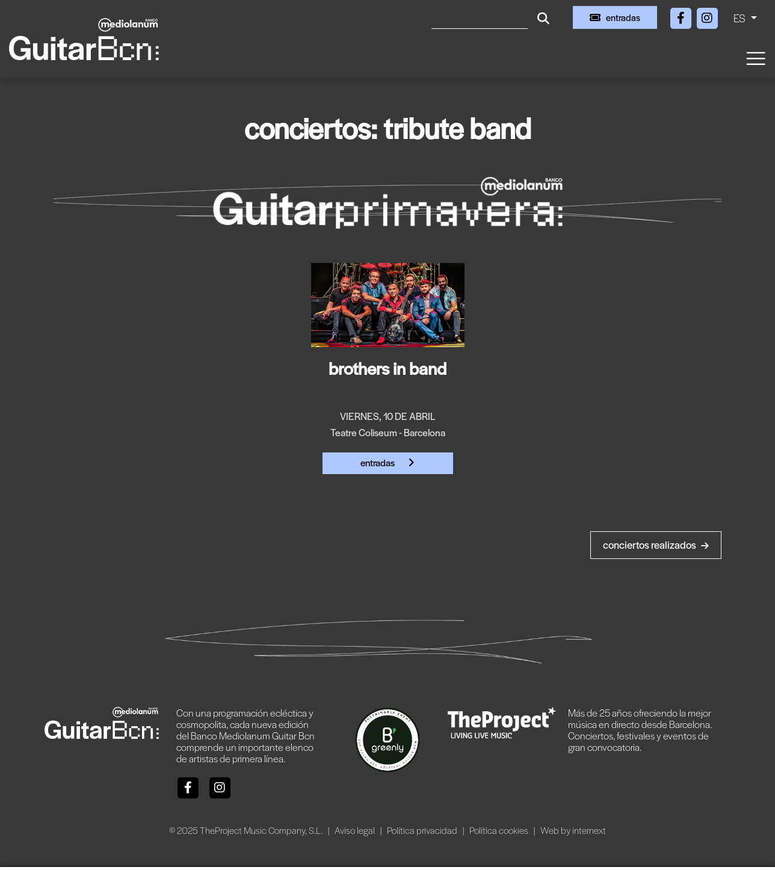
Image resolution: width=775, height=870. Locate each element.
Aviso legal (356, 830)
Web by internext (573, 830)
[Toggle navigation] (755, 57)
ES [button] (740, 18)
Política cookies (499, 830)
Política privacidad (423, 830)
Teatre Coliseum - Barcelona (387, 432)
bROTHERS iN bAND (387, 368)
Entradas (387, 462)
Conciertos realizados (656, 544)
